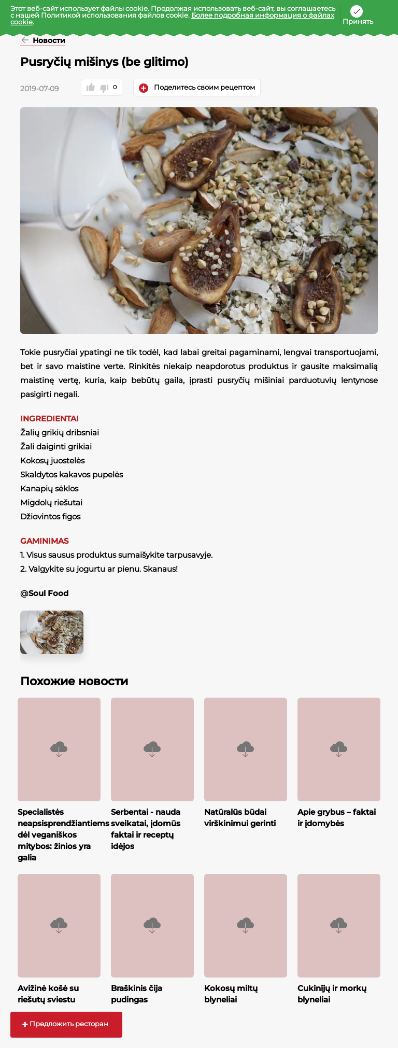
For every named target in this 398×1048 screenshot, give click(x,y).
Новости (48, 41)
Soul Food (48, 593)
